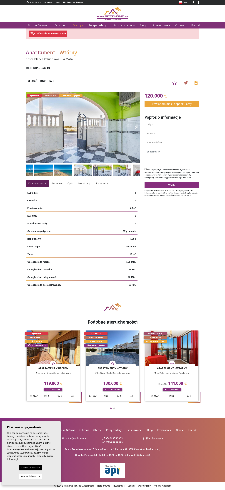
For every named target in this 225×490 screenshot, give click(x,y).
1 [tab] (111, 408)
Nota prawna (103, 485)
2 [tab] (114, 408)
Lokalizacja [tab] (84, 183)
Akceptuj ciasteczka (30, 467)
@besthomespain (153, 438)
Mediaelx (166, 485)
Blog (143, 25)
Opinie (179, 25)
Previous (30, 127)
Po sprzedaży (97, 25)
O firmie (60, 25)
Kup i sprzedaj (122, 25)
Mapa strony (144, 485)
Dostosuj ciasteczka (30, 476)
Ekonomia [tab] (102, 183)
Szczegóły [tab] (56, 183)
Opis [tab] (70, 183)
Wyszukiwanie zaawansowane (48, 33)
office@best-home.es (74, 2)
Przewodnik (160, 25)
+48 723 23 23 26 (52, 2)
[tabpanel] (53, 366)
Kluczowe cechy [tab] (37, 183)
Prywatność (119, 485)
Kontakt (196, 25)
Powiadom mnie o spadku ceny (172, 104)
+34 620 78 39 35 (33, 2)
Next (136, 127)
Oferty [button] (76, 25)
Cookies (131, 485)
